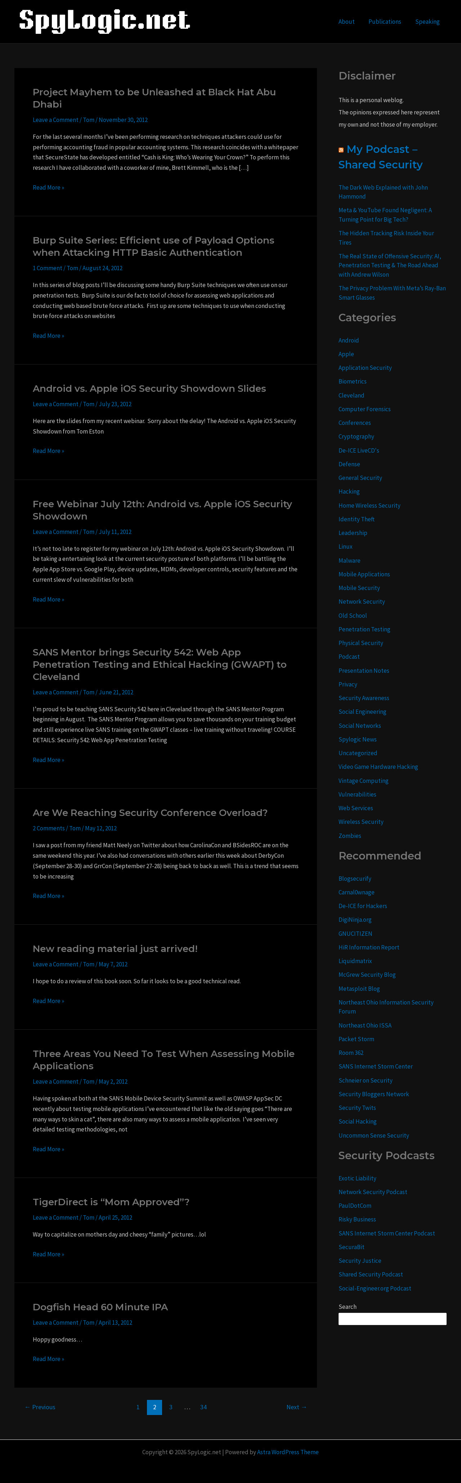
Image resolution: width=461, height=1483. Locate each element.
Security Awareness (364, 698)
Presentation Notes (364, 671)
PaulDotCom (355, 1206)
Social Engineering (362, 712)
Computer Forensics (365, 409)
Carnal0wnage (357, 892)
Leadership (353, 533)
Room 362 (351, 1053)
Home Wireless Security (369, 505)
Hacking (349, 491)
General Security (360, 478)
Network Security (362, 602)
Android (349, 340)
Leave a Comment (56, 120)
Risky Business (357, 1219)
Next (296, 1407)
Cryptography (356, 436)
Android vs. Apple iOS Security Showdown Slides (149, 388)
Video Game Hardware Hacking (378, 767)
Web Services (356, 808)
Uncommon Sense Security (374, 1135)
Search (348, 1307)
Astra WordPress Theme (288, 1452)
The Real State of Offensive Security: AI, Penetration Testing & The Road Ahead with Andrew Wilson (390, 265)
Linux (346, 546)
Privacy (348, 684)
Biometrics (353, 381)
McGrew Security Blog (367, 975)
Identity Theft (357, 519)
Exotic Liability (357, 1178)
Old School (353, 616)
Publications (387, 22)
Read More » (48, 187)
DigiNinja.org (355, 920)
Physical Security (361, 643)
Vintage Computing (364, 781)
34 (203, 1407)
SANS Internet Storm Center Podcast (387, 1233)
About (351, 22)
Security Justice (360, 1261)
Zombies (350, 836)
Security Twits (357, 1108)
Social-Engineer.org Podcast (375, 1288)
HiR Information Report (369, 947)
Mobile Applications (364, 574)
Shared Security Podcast (371, 1274)
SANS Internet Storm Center (376, 1066)
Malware (350, 560)
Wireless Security (361, 822)
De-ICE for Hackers (363, 906)
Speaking (428, 22)
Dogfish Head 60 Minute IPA (100, 1307)
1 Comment (47, 268)
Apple (346, 354)
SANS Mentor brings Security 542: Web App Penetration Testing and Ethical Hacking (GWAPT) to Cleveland (160, 664)
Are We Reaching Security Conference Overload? (150, 812)
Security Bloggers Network (374, 1094)
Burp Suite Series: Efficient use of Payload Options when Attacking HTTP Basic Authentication (153, 246)
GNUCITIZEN (355, 934)
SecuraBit (351, 1247)
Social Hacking (358, 1121)
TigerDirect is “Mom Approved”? (111, 1202)
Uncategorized (358, 753)
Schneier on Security (366, 1080)
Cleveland (351, 395)
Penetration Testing (364, 629)
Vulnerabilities (357, 794)
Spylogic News (358, 739)
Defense (349, 464)
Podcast (349, 657)
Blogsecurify (355, 879)
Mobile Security (359, 588)
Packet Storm (356, 1039)
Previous (39, 1407)
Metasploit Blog (359, 989)
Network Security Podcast (373, 1192)
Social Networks (360, 726)
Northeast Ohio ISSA (365, 1025)
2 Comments (49, 828)
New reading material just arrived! (115, 948)
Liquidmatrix (355, 961)
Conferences (355, 423)
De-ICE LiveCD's (359, 450)
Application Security (365, 368)
